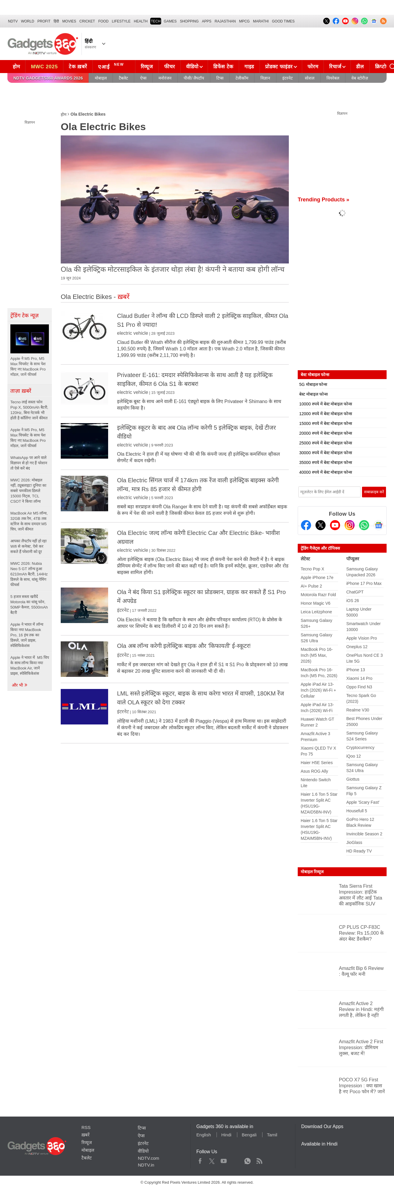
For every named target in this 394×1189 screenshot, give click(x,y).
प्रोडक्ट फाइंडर (279, 66)
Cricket (87, 21)
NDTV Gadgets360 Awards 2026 (48, 78)
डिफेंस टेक (223, 66)
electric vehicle (132, 333)
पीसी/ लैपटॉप (194, 78)
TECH (156, 21)
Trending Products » (323, 200)
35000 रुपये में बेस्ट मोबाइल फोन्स (325, 462)
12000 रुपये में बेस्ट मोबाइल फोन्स (325, 413)
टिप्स (219, 78)
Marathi (261, 21)
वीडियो (192, 66)
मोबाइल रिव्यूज (312, 871)
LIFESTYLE (121, 21)
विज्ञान (265, 78)
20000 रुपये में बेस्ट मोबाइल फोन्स (325, 433)
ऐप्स (143, 78)
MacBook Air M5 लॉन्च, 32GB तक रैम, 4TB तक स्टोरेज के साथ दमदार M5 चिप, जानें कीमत (29, 521)
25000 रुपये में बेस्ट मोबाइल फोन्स (325, 443)
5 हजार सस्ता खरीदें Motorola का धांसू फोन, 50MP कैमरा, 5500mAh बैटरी (29, 604)
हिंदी (56, 21)
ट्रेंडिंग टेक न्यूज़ (24, 315)
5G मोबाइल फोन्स (313, 384)
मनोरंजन (165, 78)
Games (170, 21)
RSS (86, 1127)
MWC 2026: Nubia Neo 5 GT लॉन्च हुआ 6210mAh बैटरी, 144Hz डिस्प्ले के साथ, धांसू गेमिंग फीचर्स (29, 574)
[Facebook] (306, 525)
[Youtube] (335, 525)
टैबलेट (123, 78)
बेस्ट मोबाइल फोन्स (313, 394)
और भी (20, 685)
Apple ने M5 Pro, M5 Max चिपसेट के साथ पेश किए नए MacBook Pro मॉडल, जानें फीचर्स (28, 438)
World (27, 21)
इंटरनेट (287, 78)
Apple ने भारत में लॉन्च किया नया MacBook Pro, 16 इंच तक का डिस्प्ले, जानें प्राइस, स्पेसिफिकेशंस (26, 635)
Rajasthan (225, 21)
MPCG (244, 21)
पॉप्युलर (352, 558)
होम (16, 66)
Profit (43, 21)
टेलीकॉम (242, 78)
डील (360, 66)
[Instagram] (350, 525)
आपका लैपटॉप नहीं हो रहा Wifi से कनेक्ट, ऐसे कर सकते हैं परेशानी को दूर (28, 546)
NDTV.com (148, 1158)
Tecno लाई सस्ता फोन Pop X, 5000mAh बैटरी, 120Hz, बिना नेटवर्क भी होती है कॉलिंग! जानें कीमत (29, 410)
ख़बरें (85, 1134)
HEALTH (141, 21)
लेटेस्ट (305, 558)
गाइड (249, 66)
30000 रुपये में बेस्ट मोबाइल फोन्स (325, 452)
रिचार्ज (335, 66)
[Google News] (379, 525)
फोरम (312, 66)
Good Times (283, 21)
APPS (207, 21)
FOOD (103, 21)
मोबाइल (101, 78)
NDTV (13, 21)
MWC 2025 (44, 66)
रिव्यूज (147, 66)
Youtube (224, 1159)
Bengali (249, 1134)
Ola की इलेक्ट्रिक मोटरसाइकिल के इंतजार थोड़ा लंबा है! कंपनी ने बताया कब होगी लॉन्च (172, 269)
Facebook (200, 1159)
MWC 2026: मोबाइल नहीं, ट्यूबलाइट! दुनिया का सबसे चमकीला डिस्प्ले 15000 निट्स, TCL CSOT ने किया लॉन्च (28, 491)
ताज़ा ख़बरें (20, 391)
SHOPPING (189, 21)
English (203, 1134)
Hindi (226, 1134)
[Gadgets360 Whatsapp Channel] (364, 525)
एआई (112, 66)
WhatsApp (247, 1159)
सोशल (309, 78)
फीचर (169, 66)
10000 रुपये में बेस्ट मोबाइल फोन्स (325, 404)
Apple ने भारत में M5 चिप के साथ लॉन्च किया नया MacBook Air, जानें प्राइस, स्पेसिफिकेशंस (29, 665)
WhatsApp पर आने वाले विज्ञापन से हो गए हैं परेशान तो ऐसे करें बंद (28, 462)
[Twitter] (320, 525)
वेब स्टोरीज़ (359, 78)
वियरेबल (332, 78)
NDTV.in (146, 1164)
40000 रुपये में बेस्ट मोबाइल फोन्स (325, 472)
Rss (259, 1159)
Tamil (272, 1134)
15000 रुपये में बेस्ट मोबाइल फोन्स (325, 423)
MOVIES (69, 21)
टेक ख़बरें (78, 66)
